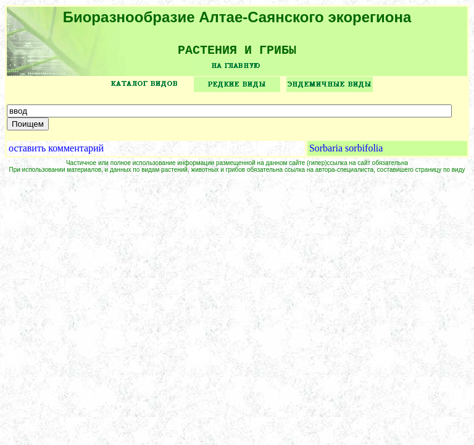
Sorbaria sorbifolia (346, 152)
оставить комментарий (56, 152)
